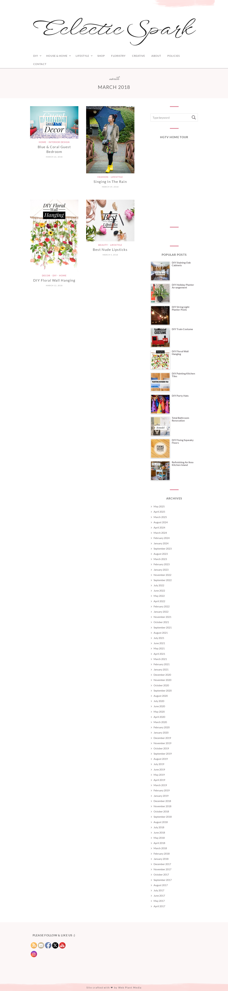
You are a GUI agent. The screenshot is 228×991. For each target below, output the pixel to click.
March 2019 (160, 785)
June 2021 (159, 643)
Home (42, 142)
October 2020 (161, 685)
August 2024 (161, 522)
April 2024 (159, 527)
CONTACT (39, 63)
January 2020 (161, 732)
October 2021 (161, 622)
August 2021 (161, 632)
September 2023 (163, 548)
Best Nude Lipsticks (110, 249)
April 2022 (159, 601)
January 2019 (161, 795)
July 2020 (159, 700)
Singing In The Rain (110, 181)
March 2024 (160, 532)
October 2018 (161, 811)
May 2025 (159, 506)
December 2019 (162, 737)
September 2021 (163, 627)
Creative (138, 55)
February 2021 (162, 664)
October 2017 (161, 874)
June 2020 (159, 706)
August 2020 (161, 695)
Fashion (103, 177)
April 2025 (159, 511)
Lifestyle (82, 55)
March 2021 (160, 658)
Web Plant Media (130, 987)
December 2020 (162, 674)
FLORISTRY (118, 55)
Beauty (103, 245)
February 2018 (162, 853)
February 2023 (162, 564)
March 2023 (160, 558)
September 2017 (163, 879)
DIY (35, 55)
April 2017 (159, 906)
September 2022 (163, 580)
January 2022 (161, 611)
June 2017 (159, 895)
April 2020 (159, 716)
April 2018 (159, 842)
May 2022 (159, 595)
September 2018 (163, 816)
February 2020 (162, 727)
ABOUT (156, 55)
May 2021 (159, 648)
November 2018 (162, 806)
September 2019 (163, 753)
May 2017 (159, 900)
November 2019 (162, 743)
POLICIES (173, 55)
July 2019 (159, 764)
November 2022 (162, 574)
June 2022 (159, 590)
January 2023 (161, 569)
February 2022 (162, 606)
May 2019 (159, 774)
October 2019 (161, 748)
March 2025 (160, 516)
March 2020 (160, 722)
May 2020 (159, 711)
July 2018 (159, 827)
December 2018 (162, 800)
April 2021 (159, 653)
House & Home (56, 55)
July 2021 (159, 637)
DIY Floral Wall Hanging (54, 280)
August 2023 (161, 553)
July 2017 (159, 890)
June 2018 (159, 832)
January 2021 (161, 669)
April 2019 (159, 779)
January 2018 (161, 858)
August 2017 (161, 885)
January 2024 (161, 543)
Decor (46, 275)
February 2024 (162, 537)
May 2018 (159, 837)
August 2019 (161, 758)
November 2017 (162, 869)
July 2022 (159, 585)
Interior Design (59, 142)
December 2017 (162, 864)
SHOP (101, 55)
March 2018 (160, 848)
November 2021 (162, 616)
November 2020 (162, 679)
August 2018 (161, 822)
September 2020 (163, 690)
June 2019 (159, 769)
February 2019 (162, 790)
